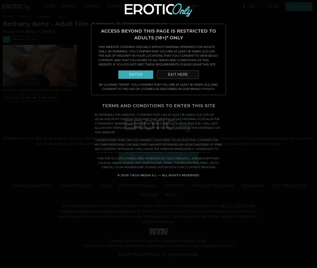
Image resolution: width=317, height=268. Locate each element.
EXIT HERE (178, 74)
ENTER (135, 74)
